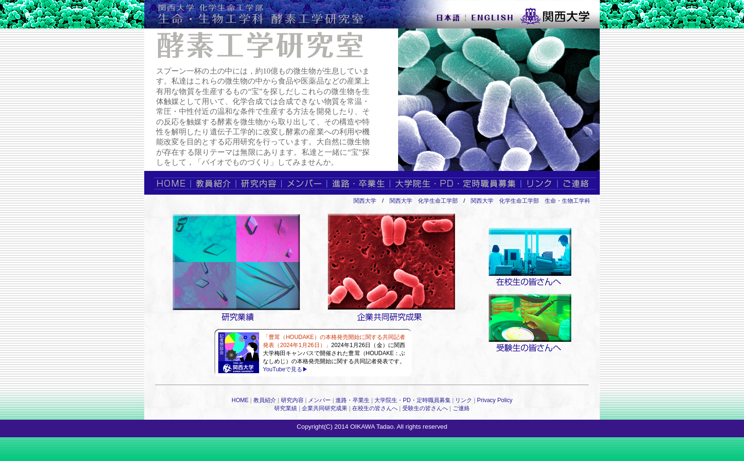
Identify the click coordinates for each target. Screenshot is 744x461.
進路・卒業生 (352, 400)
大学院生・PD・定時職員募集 (412, 400)
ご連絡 (461, 408)
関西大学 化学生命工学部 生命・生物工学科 (530, 201)
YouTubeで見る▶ (285, 369)
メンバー (319, 400)
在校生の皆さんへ (375, 408)
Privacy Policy (494, 400)
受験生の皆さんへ (425, 408)
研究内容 (292, 400)
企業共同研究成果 (324, 408)
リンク (463, 400)
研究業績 (285, 408)
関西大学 (364, 201)
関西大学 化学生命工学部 (424, 201)
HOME (240, 400)
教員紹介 (264, 400)
